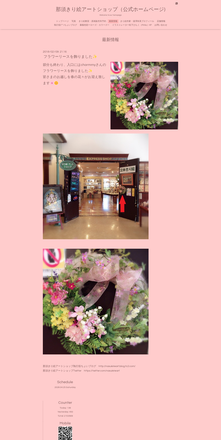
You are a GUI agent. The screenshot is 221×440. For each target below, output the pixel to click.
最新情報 (113, 21)
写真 (74, 21)
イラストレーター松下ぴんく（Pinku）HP (132, 25)
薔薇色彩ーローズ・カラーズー (94, 25)
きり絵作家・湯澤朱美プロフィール (137, 21)
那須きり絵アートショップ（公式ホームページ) (110, 9)
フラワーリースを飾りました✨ (70, 57)
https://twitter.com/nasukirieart (102, 370)
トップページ (62, 21)
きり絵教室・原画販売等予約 (92, 21)
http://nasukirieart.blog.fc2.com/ (117, 366)
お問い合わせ (160, 25)
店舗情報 (161, 21)
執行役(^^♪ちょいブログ (65, 25)
